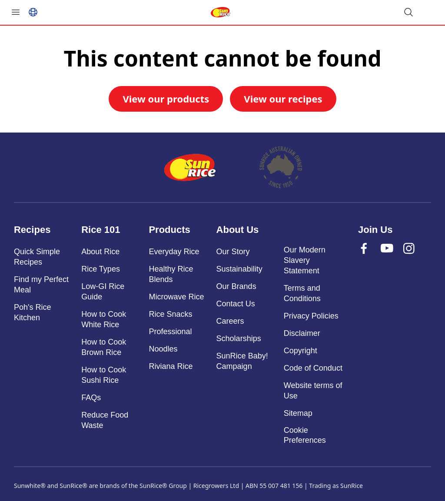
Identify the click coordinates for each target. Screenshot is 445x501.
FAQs (91, 397)
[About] (280, 167)
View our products (166, 98)
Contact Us (235, 303)
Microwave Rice (176, 296)
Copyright (300, 350)
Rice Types (100, 269)
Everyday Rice (174, 251)
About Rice (100, 251)
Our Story (233, 251)
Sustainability (239, 269)
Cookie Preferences (305, 435)
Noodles (163, 349)
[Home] (191, 167)
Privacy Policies (311, 316)
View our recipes (283, 98)
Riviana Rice (171, 366)
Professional (170, 331)
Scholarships (238, 338)
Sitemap (298, 413)
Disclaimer (302, 333)
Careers (230, 321)
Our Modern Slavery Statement (304, 260)
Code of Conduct (313, 368)
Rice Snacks (170, 314)
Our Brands (236, 286)
